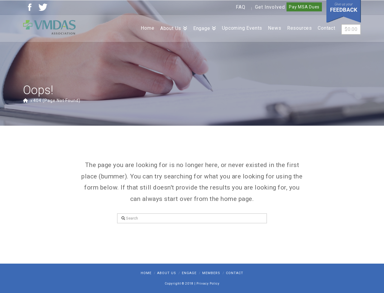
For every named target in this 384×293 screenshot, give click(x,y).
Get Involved (270, 7)
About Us (166, 273)
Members (211, 273)
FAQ (240, 7)
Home (146, 273)
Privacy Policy (208, 283)
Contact (234, 273)
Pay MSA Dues (304, 6)
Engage (189, 273)
